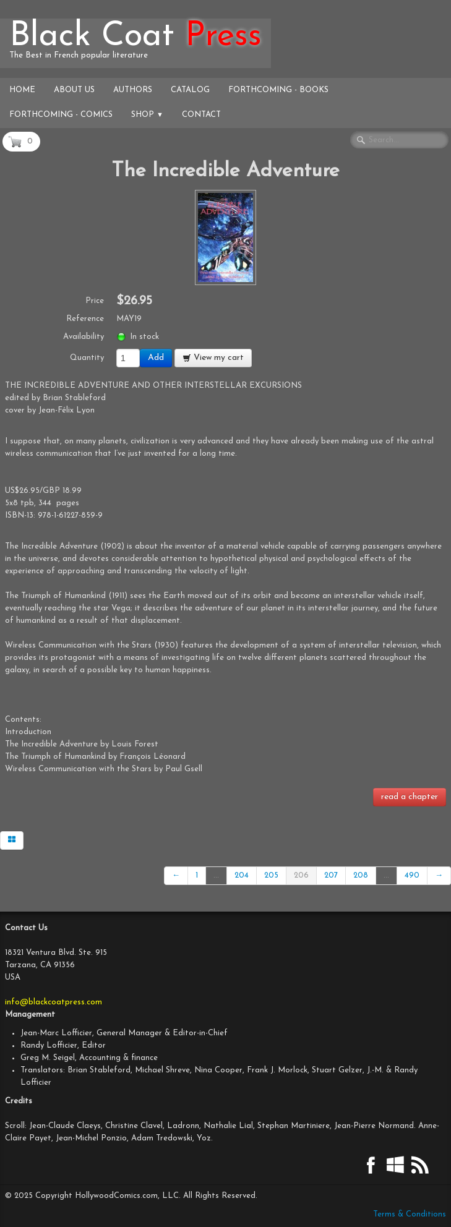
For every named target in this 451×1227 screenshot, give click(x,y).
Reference (85, 319)
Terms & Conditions (409, 1214)
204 (241, 875)
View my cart (213, 357)
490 (412, 875)
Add (156, 357)
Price (94, 301)
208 (360, 875)
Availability (83, 337)
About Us (74, 90)
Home (22, 90)
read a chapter (409, 797)
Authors (132, 90)
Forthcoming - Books (278, 90)
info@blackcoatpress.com (53, 1002)
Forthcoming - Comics (61, 115)
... (216, 875)
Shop (147, 115)
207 (331, 875)
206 (301, 875)
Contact (201, 115)
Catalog (190, 90)
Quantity (87, 358)
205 (271, 875)
